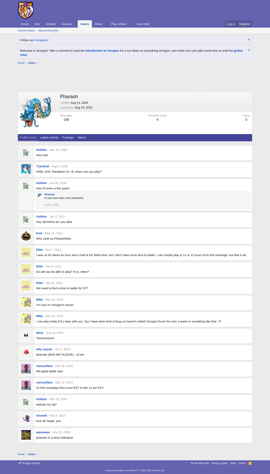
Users (85, 24)
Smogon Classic (29, 463)
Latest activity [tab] (49, 137)
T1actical (42, 166)
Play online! (119, 24)
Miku (39, 299)
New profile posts (48, 30)
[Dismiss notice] (248, 40)
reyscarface (44, 366)
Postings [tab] (68, 137)
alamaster (43, 432)
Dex (37, 24)
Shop (98, 24)
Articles (51, 24)
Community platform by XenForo (135, 470)
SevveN (41, 415)
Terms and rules (200, 463)
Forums (67, 24)
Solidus (41, 149)
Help (233, 463)
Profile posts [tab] (28, 137)
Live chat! (143, 24)
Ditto (39, 249)
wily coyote (44, 349)
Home (25, 24)
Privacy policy (220, 463)
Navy (39, 332)
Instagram (41, 40)
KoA (39, 233)
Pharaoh (49, 194)
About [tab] (81, 137)
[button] (75, 24)
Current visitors (26, 30)
